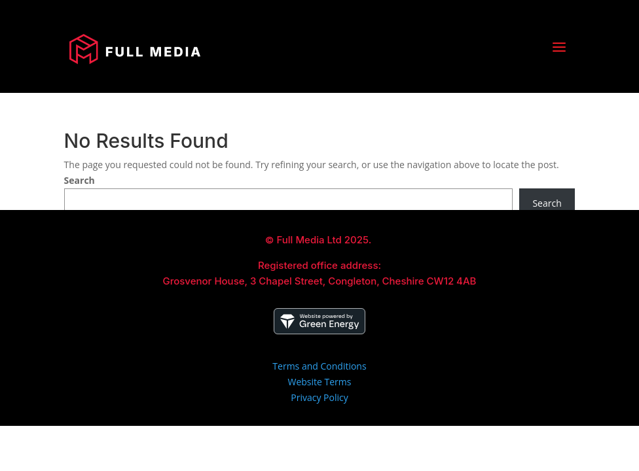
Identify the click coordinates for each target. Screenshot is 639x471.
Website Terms (320, 381)
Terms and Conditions (319, 366)
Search (79, 180)
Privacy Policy (319, 397)
